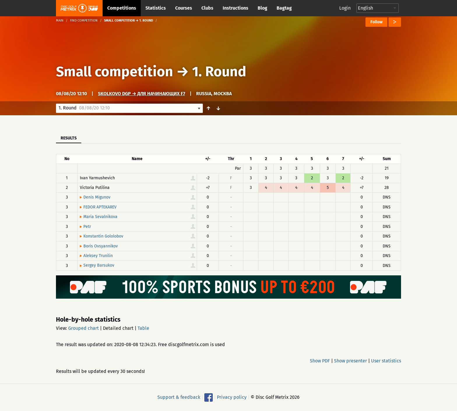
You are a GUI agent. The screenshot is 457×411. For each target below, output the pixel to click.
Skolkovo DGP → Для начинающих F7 (141, 93)
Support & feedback (178, 397)
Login (345, 8)
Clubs (207, 8)
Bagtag (284, 8)
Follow (376, 22)
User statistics (386, 361)
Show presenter (350, 361)
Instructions (235, 8)
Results (69, 138)
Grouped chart (83, 328)
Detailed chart (118, 328)
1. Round (219, 71)
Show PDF (320, 361)
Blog (262, 8)
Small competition (114, 71)
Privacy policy (232, 397)
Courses (183, 8)
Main (60, 20)
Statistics (155, 8)
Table (143, 328)
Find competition (84, 20)
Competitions (121, 8)
